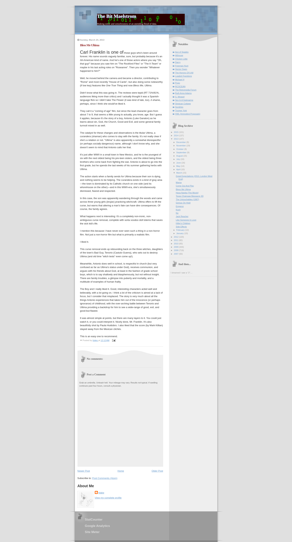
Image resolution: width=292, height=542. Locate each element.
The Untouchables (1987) (187, 199)
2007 (176, 254)
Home (121, 470)
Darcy (178, 62)
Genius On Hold (183, 203)
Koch (178, 210)
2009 (176, 247)
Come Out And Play (185, 186)
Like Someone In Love (186, 220)
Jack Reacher (182, 216)
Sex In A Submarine (184, 100)
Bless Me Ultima (183, 189)
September (181, 152)
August (179, 156)
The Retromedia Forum (185, 90)
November (181, 145)
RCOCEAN (180, 86)
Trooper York (181, 110)
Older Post (157, 470)
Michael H (179, 79)
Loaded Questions (183, 76)
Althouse (179, 55)
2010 (176, 243)
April (178, 169)
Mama (179, 182)
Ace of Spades (182, 52)
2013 (176, 139)
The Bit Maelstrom (116, 16)
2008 (176, 250)
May (178, 166)
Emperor (180, 206)
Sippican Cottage (183, 104)
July (178, 159)
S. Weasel (180, 97)
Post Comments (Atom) (104, 478)
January (180, 233)
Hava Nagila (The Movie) (187, 193)
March (179, 173)
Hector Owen (181, 69)
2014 (176, 135)
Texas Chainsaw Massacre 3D (190, 196)
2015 (176, 132)
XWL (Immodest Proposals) (187, 114)
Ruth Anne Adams (183, 93)
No (177, 213)
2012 (176, 237)
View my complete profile (108, 497)
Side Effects (181, 227)
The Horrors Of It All (184, 73)
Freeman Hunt (181, 66)
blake (101, 492)
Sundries (179, 107)
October (180, 149)
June (178, 163)
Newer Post (83, 470)
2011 (176, 240)
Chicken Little (181, 59)
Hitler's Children (183, 223)
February (180, 230)
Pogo (177, 83)
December (181, 142)
